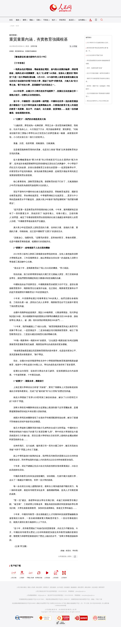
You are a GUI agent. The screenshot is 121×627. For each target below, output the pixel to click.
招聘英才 (46, 587)
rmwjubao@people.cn (88, 595)
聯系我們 (101, 587)
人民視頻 (47, 573)
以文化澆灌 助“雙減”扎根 (95, 55)
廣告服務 (53, 587)
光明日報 (34, 46)
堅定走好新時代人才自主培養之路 (98, 101)
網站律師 (88, 587)
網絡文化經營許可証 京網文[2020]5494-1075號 (51, 603)
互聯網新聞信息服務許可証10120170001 (31, 599)
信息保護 (95, 587)
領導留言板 (38, 573)
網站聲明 (81, 587)
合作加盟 (60, 587)
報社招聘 (39, 587)
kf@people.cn (42, 595)
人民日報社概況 (22, 587)
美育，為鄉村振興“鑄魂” (94, 68)
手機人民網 (30, 573)
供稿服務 (67, 587)
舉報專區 (62, 20)
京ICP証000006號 (95, 603)
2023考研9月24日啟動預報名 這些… (98, 42)
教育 (17, 26)
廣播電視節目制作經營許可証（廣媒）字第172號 (86, 599)
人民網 (12, 26)
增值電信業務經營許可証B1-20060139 (57, 599)
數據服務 (74, 587)
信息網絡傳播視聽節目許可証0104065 (24, 603)
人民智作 (64, 573)
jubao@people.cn (80, 591)
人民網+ (22, 573)
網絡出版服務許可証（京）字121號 (78, 603)
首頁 (11, 20)
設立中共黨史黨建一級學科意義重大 (98, 73)
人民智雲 (55, 573)
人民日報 (13, 573)
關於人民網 (31, 587)
